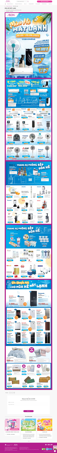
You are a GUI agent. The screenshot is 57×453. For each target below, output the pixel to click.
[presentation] (28, 407)
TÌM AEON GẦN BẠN (45, 1)
